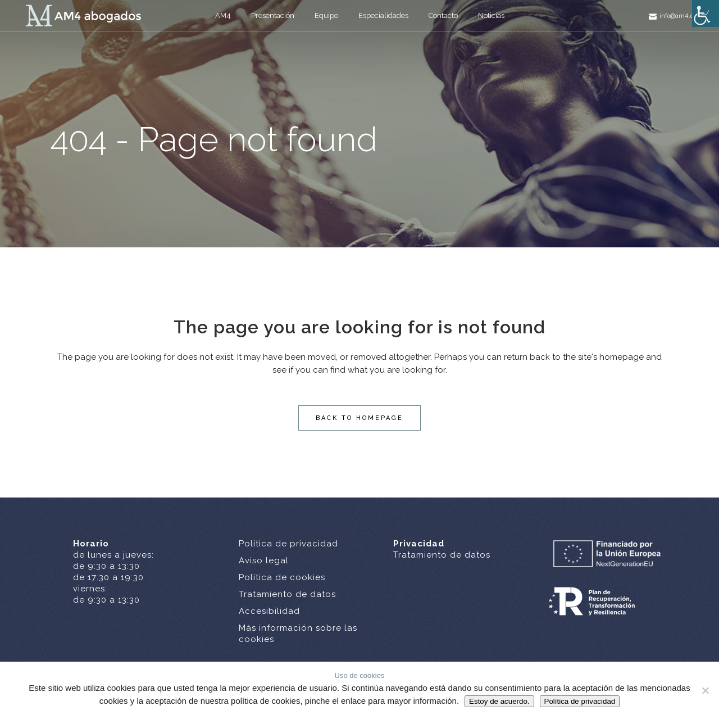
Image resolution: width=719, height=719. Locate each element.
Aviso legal (264, 560)
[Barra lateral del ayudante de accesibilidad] (705, 13)
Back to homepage (359, 418)
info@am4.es (678, 16)
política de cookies (265, 701)
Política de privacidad (288, 544)
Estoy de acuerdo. (499, 701)
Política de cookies (282, 577)
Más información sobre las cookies (298, 633)
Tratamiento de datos (287, 594)
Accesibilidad (269, 611)
